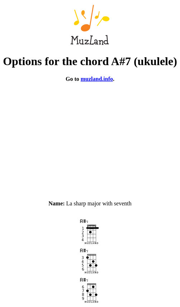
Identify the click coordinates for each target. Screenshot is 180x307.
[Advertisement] (90, 138)
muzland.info (97, 79)
